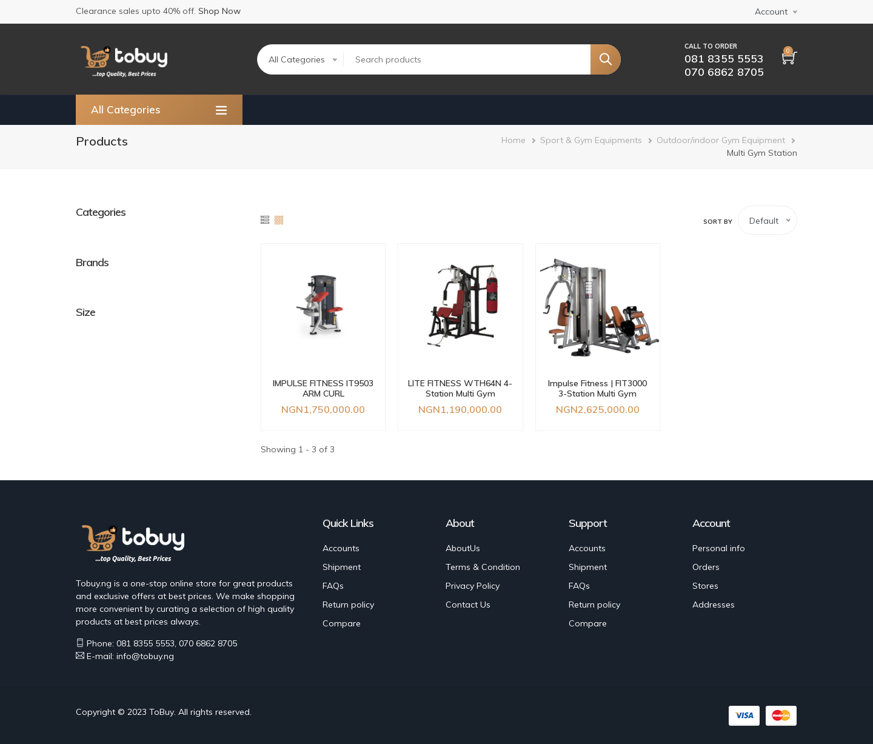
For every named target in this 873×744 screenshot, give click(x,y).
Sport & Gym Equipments (591, 140)
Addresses (713, 604)
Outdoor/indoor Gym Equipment (721, 140)
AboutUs (463, 548)
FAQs (333, 585)
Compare (342, 623)
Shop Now (219, 10)
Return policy (348, 604)
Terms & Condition (483, 566)
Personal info (718, 548)
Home (513, 140)
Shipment (342, 566)
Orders (706, 566)
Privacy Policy (473, 585)
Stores (705, 585)
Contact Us (468, 604)
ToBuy (161, 711)
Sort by (717, 222)
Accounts (341, 548)
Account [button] (771, 11)
